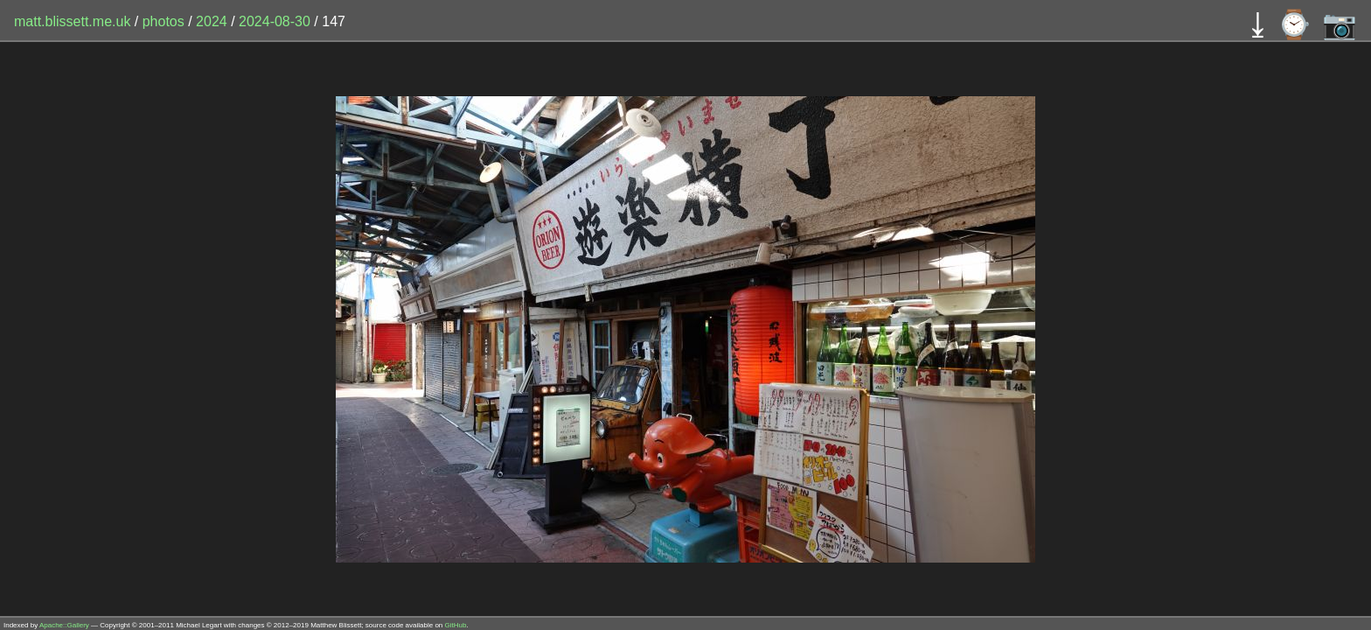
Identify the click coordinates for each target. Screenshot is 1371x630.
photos (163, 21)
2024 (211, 21)
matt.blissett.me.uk (72, 21)
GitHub (456, 625)
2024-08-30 (274, 21)
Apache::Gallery (64, 625)
